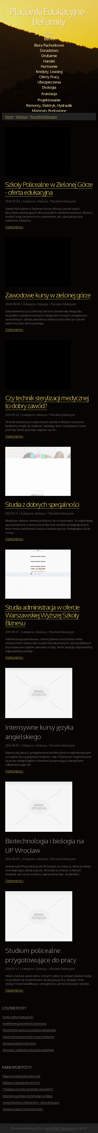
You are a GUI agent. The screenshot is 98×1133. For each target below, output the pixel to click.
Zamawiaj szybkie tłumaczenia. (19, 1043)
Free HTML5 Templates (59, 1128)
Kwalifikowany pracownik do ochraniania (24, 1023)
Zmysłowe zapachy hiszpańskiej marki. (23, 1109)
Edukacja (22, 116)
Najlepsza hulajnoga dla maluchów (21, 1082)
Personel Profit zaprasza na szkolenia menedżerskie (29, 1030)
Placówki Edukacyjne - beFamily (49, 16)
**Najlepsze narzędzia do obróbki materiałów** (28, 1089)
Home (9, 116)
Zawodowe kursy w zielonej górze (48, 295)
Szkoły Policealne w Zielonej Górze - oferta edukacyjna (49, 188)
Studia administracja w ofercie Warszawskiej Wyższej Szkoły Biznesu (42, 615)
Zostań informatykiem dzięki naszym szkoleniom (28, 1036)
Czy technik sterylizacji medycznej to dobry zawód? (47, 402)
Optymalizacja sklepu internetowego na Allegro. (28, 1095)
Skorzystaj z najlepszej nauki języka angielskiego (28, 1049)
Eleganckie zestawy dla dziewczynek (21, 1076)
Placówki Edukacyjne (43, 116)
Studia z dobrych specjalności (42, 504)
